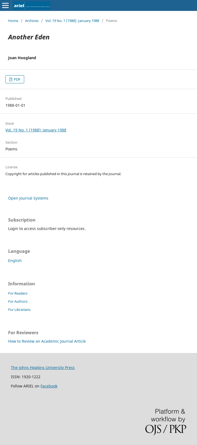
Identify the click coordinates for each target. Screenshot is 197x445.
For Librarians (19, 309)
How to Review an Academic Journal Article (47, 341)
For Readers (17, 293)
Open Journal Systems (28, 198)
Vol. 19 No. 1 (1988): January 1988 (72, 20)
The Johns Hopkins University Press (43, 367)
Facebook (48, 386)
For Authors (17, 301)
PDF (16, 79)
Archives (32, 20)
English (15, 260)
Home (13, 20)
